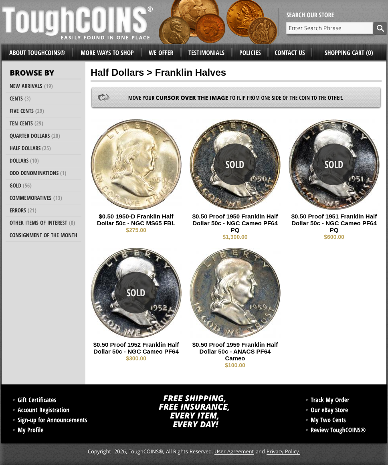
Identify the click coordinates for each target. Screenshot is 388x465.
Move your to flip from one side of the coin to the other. (236, 98)
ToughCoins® (140, 22)
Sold (235, 164)
